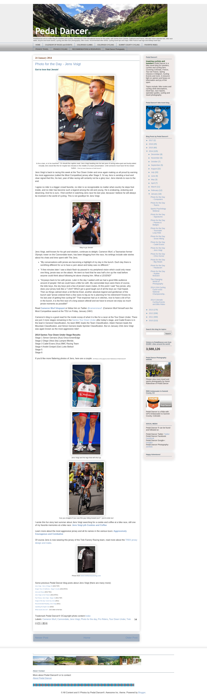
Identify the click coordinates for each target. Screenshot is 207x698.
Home (87, 637)
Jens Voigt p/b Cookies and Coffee (89, 525)
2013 (151, 310)
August (154, 169)
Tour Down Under (117, 619)
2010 (151, 320)
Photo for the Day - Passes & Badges (158, 222)
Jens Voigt (75, 619)
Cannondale (63, 619)
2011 (151, 317)
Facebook (150, 438)
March (154, 187)
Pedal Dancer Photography (114, 49)
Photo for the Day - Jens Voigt (158, 249)
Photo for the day (89, 619)
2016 (151, 144)
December (155, 154)
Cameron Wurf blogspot (53, 308)
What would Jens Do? (41, 609)
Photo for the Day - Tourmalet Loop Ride (158, 230)
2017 (151, 140)
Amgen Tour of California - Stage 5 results (47, 589)
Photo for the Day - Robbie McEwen (158, 273)
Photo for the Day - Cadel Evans (158, 243)
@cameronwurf (95, 308)
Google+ (149, 442)
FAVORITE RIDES (150, 45)
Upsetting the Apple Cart (42, 607)
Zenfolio (149, 447)
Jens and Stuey (39, 592)
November (155, 158)
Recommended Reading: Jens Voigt (45, 603)
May (153, 179)
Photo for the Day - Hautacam (158, 266)
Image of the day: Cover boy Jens (45, 601)
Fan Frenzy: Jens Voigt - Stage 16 (45, 598)
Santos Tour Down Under (84, 320)
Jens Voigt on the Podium (42, 595)
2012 (151, 313)
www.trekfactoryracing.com (91, 576)
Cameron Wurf (49, 619)
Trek (129, 619)
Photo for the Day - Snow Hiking (158, 237)
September (156, 165)
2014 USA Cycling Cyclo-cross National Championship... (158, 291)
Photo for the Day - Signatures (158, 215)
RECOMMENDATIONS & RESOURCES (86, 49)
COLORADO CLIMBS (85, 45)
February (155, 190)
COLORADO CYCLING (105, 45)
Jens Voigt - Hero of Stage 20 (43, 586)
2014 (151, 151)
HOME (38, 45)
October (154, 162)
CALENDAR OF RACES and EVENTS (58, 45)
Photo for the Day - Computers (158, 198)
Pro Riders (103, 619)
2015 (151, 148)
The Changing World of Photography (157, 281)
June (153, 176)
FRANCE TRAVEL (42, 49)
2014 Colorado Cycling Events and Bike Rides (158, 302)
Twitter (167, 434)
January (154, 194)
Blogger (141, 692)
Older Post (132, 637)
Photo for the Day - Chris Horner (158, 255)
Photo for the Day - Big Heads (158, 261)
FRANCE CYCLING (60, 49)
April (153, 183)
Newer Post (41, 637)
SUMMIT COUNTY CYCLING (129, 45)
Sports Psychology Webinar (158, 210)
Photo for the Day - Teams (158, 204)
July (153, 172)
